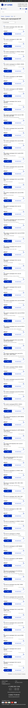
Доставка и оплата (18, 682)
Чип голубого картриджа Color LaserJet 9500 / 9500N (14, 193)
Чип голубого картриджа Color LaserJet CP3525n (12, 274)
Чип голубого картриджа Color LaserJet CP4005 (14, 300)
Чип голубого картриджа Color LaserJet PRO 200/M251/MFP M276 (13, 340)
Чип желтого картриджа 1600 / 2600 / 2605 (13, 496)
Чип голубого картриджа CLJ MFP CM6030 (13, 76)
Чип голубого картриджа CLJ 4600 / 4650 (13, 39)
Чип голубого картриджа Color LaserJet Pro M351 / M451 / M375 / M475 (13, 354)
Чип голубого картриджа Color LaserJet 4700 (13, 166)
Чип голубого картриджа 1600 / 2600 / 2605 (13, 26)
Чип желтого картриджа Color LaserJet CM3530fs (12, 663)
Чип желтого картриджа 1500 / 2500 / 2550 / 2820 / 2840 (13, 484)
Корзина (23, 8)
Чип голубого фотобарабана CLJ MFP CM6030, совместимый (14, 417)
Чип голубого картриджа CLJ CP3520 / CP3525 (14, 51)
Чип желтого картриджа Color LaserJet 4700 (13, 622)
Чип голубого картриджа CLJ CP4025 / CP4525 (14, 64)
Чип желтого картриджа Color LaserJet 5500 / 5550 (14, 636)
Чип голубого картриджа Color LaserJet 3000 (13, 140)
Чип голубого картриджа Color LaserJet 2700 (13, 128)
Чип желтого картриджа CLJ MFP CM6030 (13, 546)
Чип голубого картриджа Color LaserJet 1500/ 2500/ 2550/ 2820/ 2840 (14, 115)
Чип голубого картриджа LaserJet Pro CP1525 (14, 391)
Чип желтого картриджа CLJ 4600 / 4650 (12, 509)
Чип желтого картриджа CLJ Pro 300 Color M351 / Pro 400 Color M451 (13, 572)
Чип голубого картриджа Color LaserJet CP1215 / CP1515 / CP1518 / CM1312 (14, 220)
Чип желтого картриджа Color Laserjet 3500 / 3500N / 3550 (13, 610)
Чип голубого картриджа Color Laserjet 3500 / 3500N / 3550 (14, 154)
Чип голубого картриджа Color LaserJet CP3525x (12, 288)
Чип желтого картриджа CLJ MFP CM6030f (13, 558)
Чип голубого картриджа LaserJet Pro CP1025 (14, 379)
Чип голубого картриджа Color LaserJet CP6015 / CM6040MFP (14, 327)
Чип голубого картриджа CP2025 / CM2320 (13, 367)
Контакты (4, 682)
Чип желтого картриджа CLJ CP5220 (12, 533)
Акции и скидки (5, 681)
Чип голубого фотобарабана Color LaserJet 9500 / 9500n (13, 444)
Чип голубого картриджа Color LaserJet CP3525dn (12, 261)
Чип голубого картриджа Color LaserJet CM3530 (12, 207)
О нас (16, 681)
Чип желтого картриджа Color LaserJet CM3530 (12, 649)
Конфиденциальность (6, 683)
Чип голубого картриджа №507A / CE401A (13, 404)
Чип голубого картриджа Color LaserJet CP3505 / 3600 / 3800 (14, 234)
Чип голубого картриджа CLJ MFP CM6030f (13, 89)
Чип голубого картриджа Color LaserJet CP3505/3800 (12, 247)
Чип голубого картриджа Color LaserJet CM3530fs (12, 102)
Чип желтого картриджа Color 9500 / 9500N (13, 584)
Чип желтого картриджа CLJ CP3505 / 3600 (13, 470)
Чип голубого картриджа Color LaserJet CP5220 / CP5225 (14, 314)
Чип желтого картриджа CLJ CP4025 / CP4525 (14, 521)
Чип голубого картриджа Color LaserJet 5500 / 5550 (14, 180)
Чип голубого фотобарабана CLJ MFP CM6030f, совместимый (14, 431)
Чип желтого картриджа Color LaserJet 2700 (13, 597)
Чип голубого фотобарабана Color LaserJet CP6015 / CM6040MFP (13, 458)
